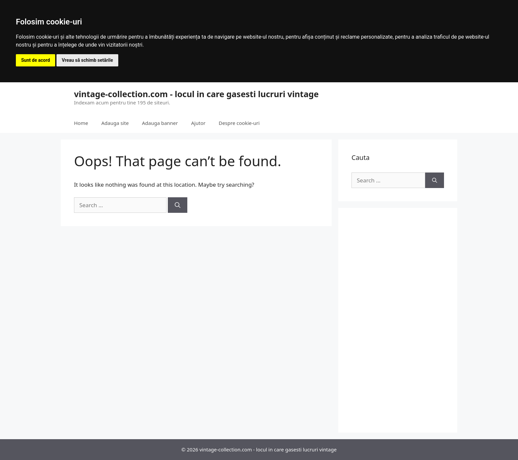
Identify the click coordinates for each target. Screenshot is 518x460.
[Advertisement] (398, 320)
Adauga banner (160, 123)
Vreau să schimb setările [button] (87, 60)
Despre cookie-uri (239, 123)
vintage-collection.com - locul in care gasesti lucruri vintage (196, 93)
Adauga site (115, 123)
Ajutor (198, 123)
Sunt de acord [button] (35, 60)
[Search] (177, 205)
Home (81, 123)
